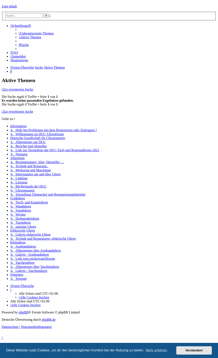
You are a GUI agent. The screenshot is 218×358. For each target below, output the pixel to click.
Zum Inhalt (9, 6)
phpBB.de (49, 319)
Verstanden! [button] (194, 350)
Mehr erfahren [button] (156, 350)
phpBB (23, 312)
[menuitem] (36, 33)
